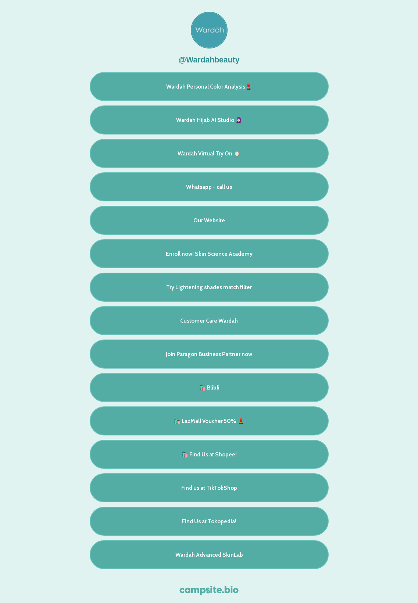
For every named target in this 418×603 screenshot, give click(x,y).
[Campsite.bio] (209, 590)
